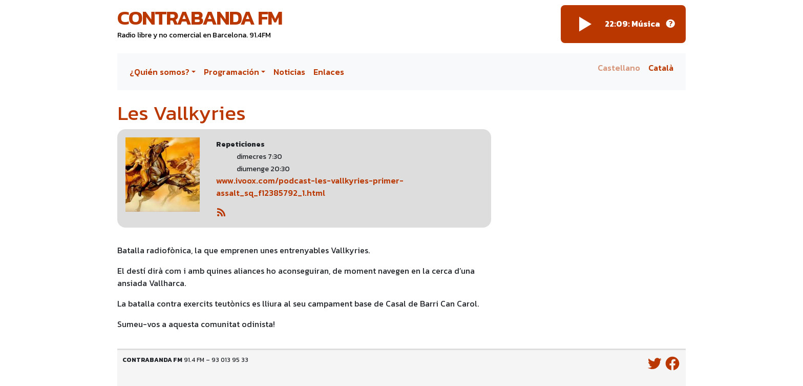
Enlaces (328, 72)
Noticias (289, 72)
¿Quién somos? (159, 72)
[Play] (585, 24)
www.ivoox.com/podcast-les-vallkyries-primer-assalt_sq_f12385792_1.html (310, 186)
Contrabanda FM (199, 17)
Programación (231, 72)
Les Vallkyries (181, 112)
